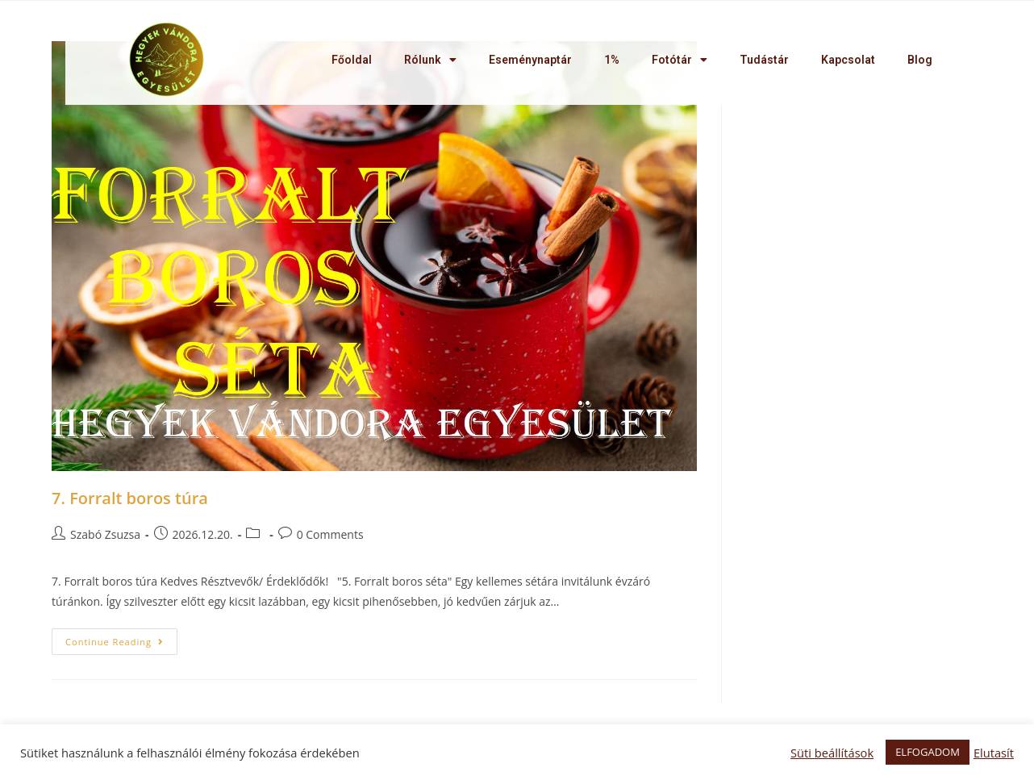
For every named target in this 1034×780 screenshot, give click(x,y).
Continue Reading (114, 642)
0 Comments (330, 534)
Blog (919, 59)
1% (611, 59)
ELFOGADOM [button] (927, 752)
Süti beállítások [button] (831, 752)
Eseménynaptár (530, 59)
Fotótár (679, 59)
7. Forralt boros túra (130, 498)
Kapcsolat (848, 59)
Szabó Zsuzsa (105, 534)
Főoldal (351, 59)
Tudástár (764, 59)
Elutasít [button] (994, 752)
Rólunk (430, 59)
